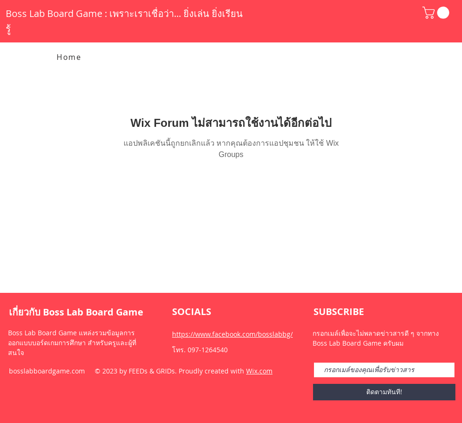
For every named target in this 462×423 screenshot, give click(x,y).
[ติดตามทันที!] (384, 392)
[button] (437, 13)
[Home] (70, 57)
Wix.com (259, 370)
